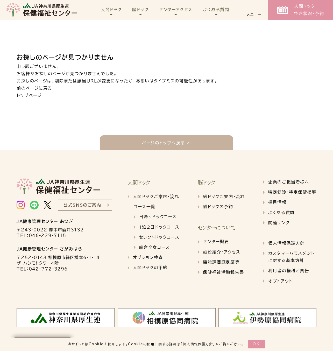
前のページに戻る (34, 88)
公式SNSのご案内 (82, 205)
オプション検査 (148, 257)
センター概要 (216, 242)
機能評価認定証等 (221, 262)
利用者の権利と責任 (288, 271)
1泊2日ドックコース (159, 227)
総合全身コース (154, 247)
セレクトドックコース (159, 237)
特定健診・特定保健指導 (292, 192)
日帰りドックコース (158, 217)
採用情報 (277, 202)
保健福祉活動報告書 (223, 272)
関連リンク (278, 223)
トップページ (29, 95)
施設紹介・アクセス (221, 252)
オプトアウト (280, 281)
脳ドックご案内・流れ (224, 196)
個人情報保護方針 (198, 344)
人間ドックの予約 (150, 267)
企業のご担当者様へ (288, 182)
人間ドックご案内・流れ (156, 196)
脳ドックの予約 (218, 207)
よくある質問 (281, 212)
